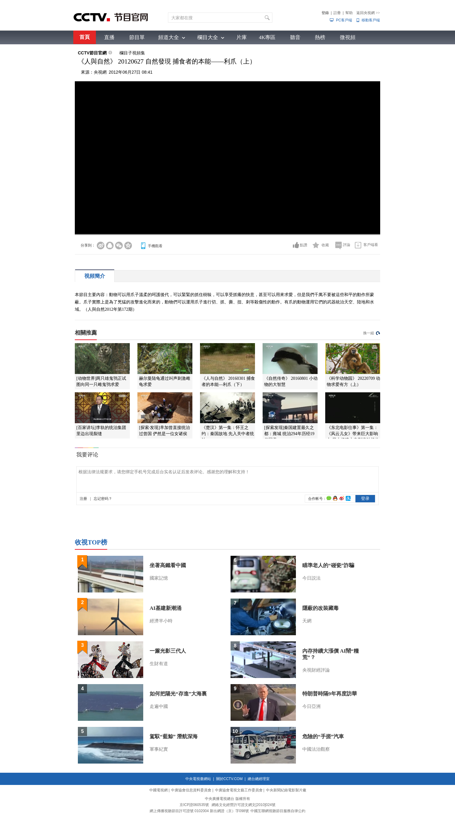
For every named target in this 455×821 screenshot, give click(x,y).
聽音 (295, 37)
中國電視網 (158, 790)
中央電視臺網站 (198, 779)
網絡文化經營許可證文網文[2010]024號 (243, 805)
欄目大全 (207, 37)
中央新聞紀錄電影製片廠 (286, 790)
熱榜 (320, 37)
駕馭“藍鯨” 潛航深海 (174, 736)
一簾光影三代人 (168, 651)
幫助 (349, 13)
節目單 (137, 37)
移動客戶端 (371, 20)
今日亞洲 (311, 706)
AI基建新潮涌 (165, 608)
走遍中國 (159, 706)
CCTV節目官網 (92, 52)
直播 (109, 37)
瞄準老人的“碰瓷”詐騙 (328, 565)
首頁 (84, 37)
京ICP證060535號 (194, 805)
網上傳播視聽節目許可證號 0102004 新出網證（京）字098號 (199, 811)
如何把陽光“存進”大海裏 (178, 694)
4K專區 (267, 37)
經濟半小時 (161, 620)
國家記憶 (159, 578)
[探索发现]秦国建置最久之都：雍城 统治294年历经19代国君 (289, 433)
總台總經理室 (259, 779)
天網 (306, 620)
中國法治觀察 (316, 749)
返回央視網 (368, 13)
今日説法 (311, 578)
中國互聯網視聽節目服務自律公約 (277, 811)
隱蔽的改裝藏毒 (320, 608)
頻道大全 (168, 37)
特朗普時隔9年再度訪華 (329, 694)
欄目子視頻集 (132, 52)
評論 (346, 245)
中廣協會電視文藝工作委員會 (239, 790)
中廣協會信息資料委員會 (191, 790)
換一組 (368, 333)
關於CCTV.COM (229, 779)
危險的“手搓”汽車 (323, 736)
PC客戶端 (344, 20)
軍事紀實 (159, 749)
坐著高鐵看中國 (168, 565)
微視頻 (347, 37)
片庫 (241, 37)
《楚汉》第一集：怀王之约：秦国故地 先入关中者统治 (228, 433)
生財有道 (159, 663)
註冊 (337, 13)
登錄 (325, 13)
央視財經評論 (316, 670)
